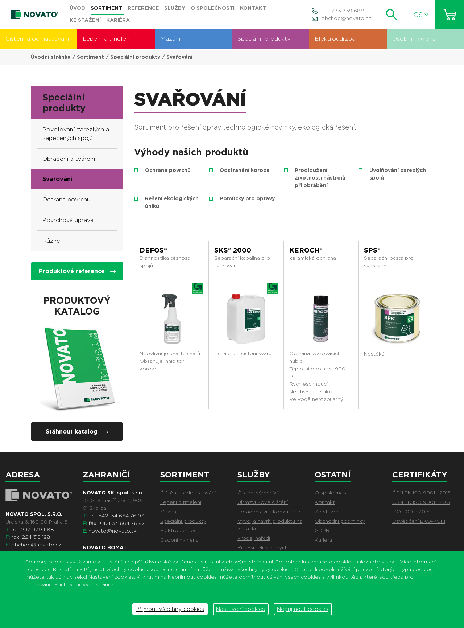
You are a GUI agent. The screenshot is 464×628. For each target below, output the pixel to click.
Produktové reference (77, 271)
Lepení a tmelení (107, 38)
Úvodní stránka (51, 57)
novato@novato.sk (112, 531)
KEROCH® (306, 250)
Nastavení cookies (240, 609)
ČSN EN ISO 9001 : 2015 (421, 502)
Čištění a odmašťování (37, 38)
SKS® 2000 (232, 250)
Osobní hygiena (414, 38)
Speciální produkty (263, 38)
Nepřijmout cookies (302, 609)
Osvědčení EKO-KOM (418, 521)
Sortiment (90, 57)
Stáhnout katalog (77, 431)
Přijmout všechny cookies (170, 609)
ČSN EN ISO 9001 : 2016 (421, 493)
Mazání (170, 38)
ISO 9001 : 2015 (411, 511)
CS (421, 15)
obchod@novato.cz (346, 18)
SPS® (372, 250)
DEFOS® (153, 250)
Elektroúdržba (335, 38)
